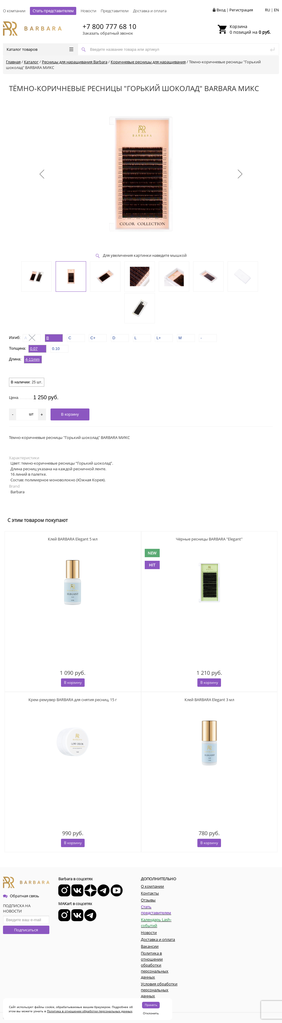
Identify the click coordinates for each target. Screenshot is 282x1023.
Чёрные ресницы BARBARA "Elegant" (209, 539)
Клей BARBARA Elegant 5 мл (72, 539)
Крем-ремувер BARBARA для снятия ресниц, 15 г (72, 699)
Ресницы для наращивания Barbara (74, 61)
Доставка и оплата (150, 10)
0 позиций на (250, 29)
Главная (13, 61)
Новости (88, 10)
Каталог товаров (40, 49)
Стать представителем (53, 10)
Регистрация (241, 10)
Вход (221, 10)
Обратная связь (21, 895)
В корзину (73, 682)
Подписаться (26, 930)
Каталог (31, 61)
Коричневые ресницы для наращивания (148, 61)
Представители (115, 10)
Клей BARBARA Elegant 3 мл (209, 699)
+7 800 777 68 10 (109, 26)
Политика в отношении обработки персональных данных (89, 1011)
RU (267, 10)
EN (276, 10)
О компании (14, 10)
